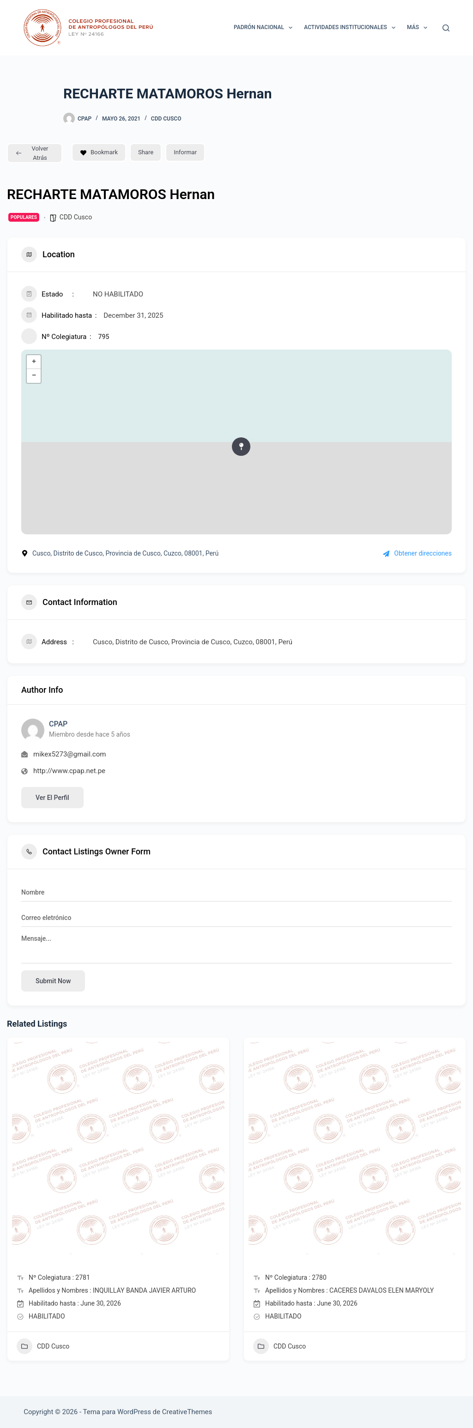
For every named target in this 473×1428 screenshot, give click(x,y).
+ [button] (34, 362)
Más (419, 27)
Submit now (53, 981)
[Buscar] (446, 27)
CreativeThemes (187, 1412)
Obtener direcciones (417, 553)
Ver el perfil (52, 797)
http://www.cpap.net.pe (69, 771)
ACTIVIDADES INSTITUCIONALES (351, 27)
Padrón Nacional (265, 27)
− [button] (34, 376)
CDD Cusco (166, 118)
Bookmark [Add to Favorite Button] (99, 152)
